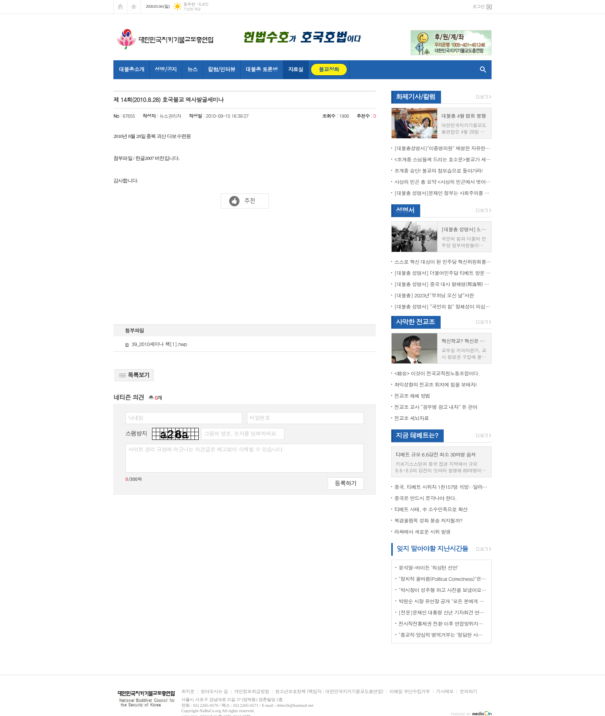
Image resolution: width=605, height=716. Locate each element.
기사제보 (444, 691)
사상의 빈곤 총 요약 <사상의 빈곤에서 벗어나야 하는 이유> (443, 181)
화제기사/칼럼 (415, 96)
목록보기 (134, 375)
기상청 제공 (192, 9)
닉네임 (135, 417)
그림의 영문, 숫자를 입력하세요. (240, 433)
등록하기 (346, 483)
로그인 (479, 6)
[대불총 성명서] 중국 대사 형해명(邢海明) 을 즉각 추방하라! (443, 284)
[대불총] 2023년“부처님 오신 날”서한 (434, 295)
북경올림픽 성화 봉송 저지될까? (428, 520)
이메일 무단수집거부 (409, 691)
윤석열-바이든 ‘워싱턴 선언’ (428, 567)
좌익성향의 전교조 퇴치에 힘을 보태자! (435, 384)
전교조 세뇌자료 (411, 418)
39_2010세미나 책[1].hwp (156, 344)
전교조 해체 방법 (412, 395)
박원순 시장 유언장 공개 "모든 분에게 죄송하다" (443, 601)
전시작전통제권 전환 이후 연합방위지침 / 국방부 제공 (443, 623)
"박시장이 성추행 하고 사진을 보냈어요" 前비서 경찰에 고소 (443, 590)
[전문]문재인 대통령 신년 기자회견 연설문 (443, 612)
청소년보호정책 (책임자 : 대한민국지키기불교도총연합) (329, 691)
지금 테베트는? (417, 435)
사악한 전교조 (415, 321)
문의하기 (468, 691)
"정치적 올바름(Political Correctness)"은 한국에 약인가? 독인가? (443, 578)
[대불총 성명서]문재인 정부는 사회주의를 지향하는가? (443, 193)
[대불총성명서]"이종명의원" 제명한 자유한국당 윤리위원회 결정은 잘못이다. (443, 148)
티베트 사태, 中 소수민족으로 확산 (430, 509)
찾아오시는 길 (214, 691)
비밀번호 (260, 417)
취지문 (187, 691)
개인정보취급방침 (251, 691)
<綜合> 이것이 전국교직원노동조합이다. (437, 373)
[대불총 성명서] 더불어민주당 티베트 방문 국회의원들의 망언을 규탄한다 (443, 273)
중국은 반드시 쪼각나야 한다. (425, 498)
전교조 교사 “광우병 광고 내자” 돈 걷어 (435, 407)
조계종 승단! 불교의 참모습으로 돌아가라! (438, 170)
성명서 (405, 210)
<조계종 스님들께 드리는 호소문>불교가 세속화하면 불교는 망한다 (443, 159)
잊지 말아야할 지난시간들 (432, 548)
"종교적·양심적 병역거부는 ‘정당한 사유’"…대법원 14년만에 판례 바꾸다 (443, 634)
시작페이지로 (120, 7)
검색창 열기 (481, 69)
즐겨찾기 (133, 7)
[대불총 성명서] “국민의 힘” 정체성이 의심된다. (443, 306)
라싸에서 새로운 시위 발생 (422, 531)
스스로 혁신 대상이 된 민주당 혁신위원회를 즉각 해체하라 (443, 261)
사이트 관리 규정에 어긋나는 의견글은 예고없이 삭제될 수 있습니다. (206, 449)
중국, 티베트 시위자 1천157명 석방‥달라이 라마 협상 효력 (443, 486)
